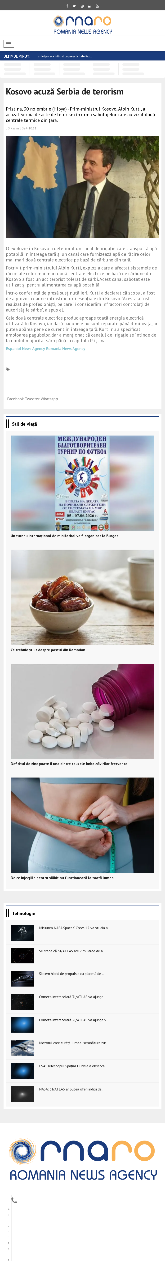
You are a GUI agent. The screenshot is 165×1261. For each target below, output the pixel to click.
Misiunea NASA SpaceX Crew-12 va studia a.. (74, 927)
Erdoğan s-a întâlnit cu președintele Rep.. (65, 56)
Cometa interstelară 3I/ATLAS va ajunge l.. (73, 996)
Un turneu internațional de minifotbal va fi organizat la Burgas (64, 535)
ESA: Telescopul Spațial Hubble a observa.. (72, 1066)
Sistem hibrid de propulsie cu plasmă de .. (71, 973)
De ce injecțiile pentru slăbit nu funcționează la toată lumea (62, 877)
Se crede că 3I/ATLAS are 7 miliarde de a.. (71, 951)
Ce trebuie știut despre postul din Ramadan (48, 649)
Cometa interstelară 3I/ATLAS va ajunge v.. (73, 1019)
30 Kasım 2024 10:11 (21, 128)
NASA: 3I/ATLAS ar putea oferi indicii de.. (71, 1089)
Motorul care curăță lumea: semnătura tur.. (73, 1042)
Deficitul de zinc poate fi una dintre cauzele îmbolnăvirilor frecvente (69, 763)
